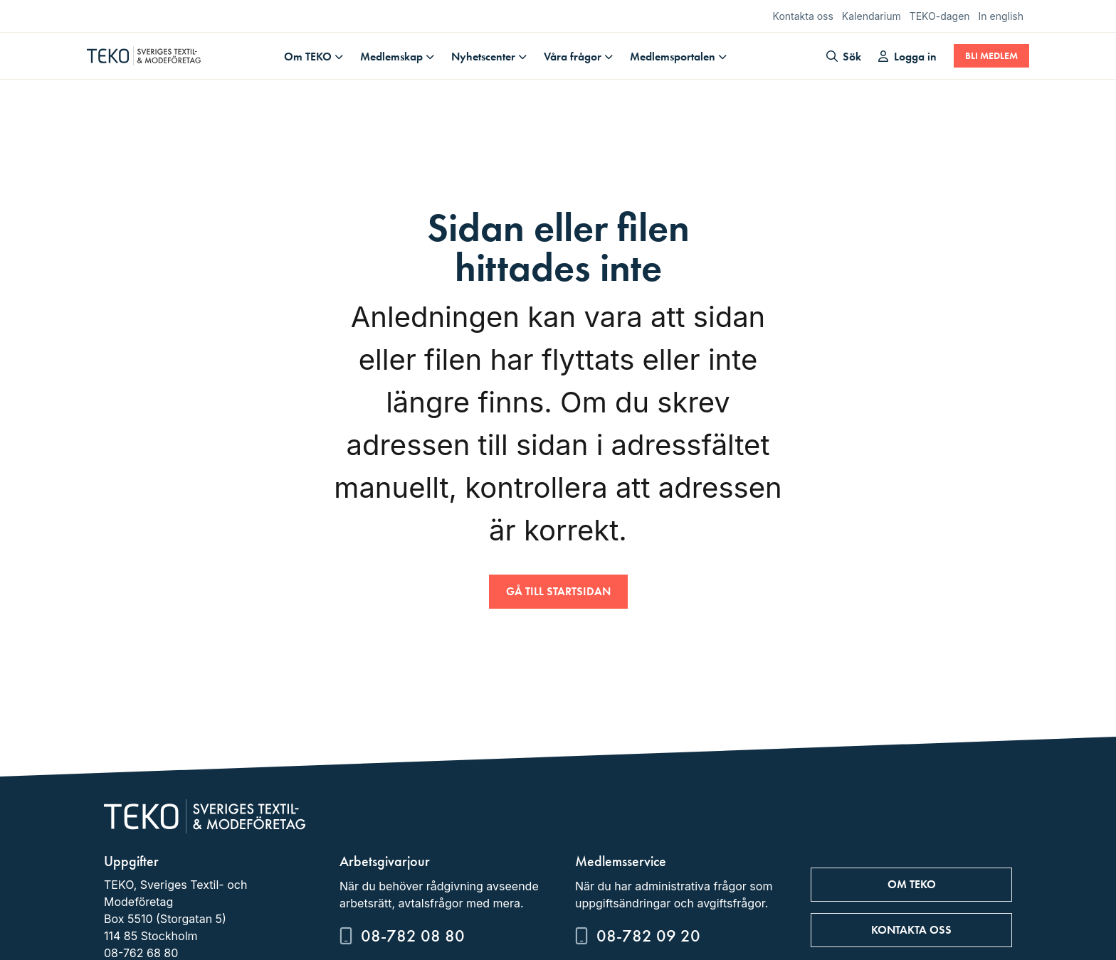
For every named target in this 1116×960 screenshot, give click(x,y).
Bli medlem (991, 56)
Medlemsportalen (672, 56)
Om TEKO (308, 56)
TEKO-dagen (940, 16)
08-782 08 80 (413, 935)
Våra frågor (572, 56)
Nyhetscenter (483, 56)
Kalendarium (871, 16)
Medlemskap (391, 56)
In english (1001, 16)
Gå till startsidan (558, 591)
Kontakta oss (803, 16)
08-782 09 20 (648, 935)
